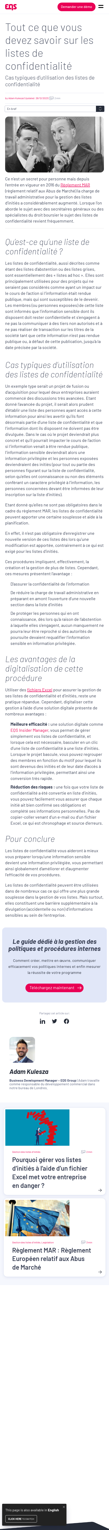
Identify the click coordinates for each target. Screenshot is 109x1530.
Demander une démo (76, 7)
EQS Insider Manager (29, 730)
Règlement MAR (75, 184)
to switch (21, 1518)
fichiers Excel (39, 689)
